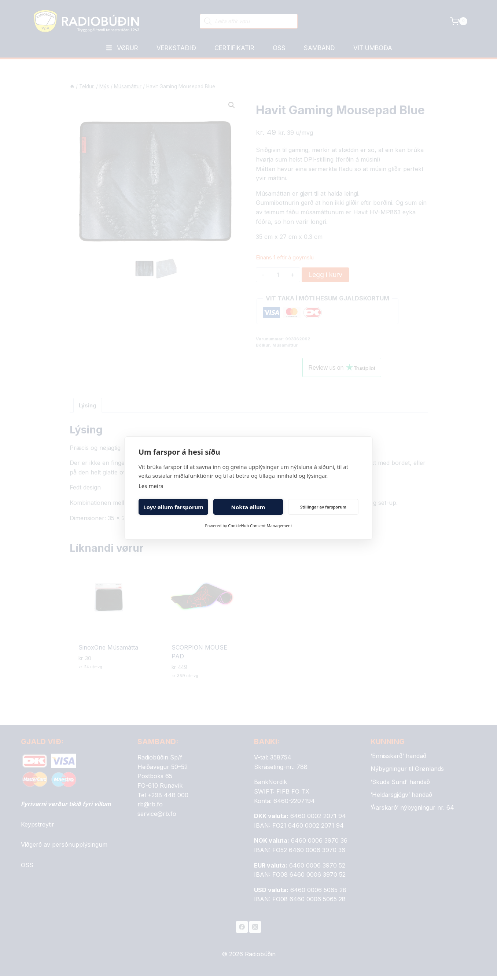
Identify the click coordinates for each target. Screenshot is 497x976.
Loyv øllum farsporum (173, 507)
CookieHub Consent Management (260, 525)
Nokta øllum (248, 507)
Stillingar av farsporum (323, 507)
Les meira (151, 485)
